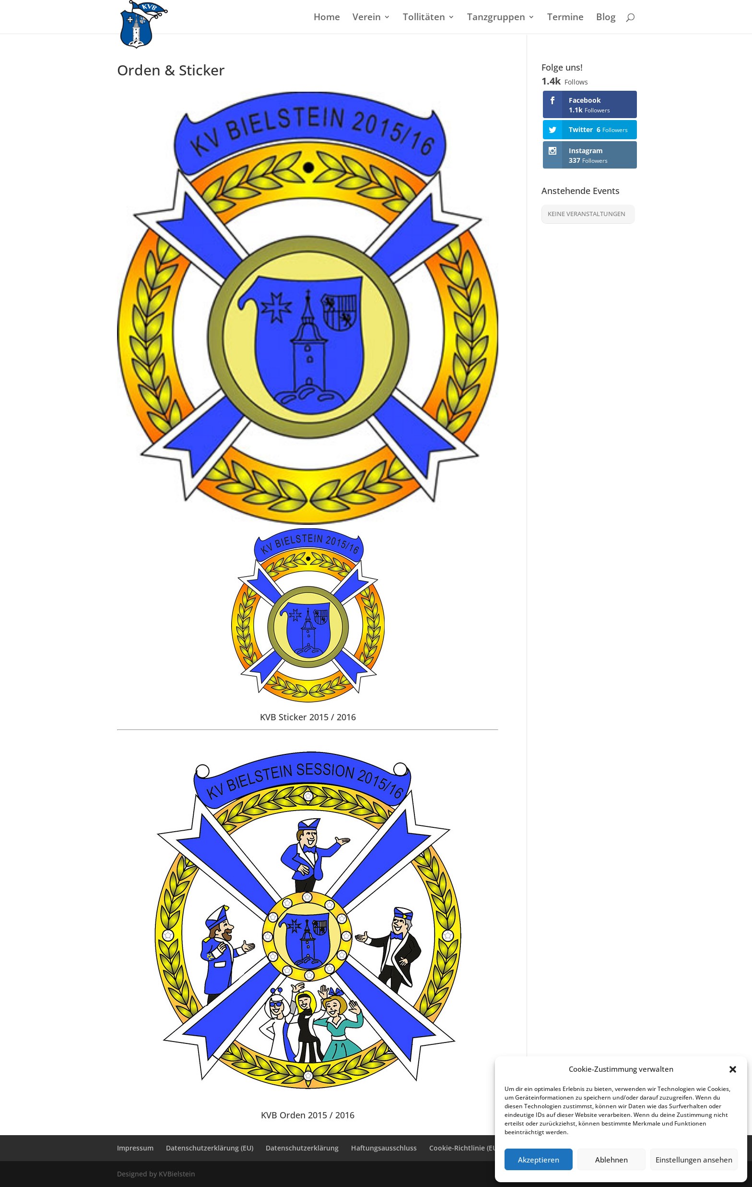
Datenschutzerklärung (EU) (209, 1147)
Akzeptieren (538, 1159)
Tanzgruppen (496, 18)
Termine (565, 18)
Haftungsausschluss (384, 1147)
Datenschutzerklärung (302, 1147)
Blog (606, 18)
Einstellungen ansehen (694, 1159)
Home (327, 18)
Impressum (135, 1147)
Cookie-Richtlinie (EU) (464, 1147)
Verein (366, 18)
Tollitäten (424, 18)
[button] (733, 1069)
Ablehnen (611, 1159)
